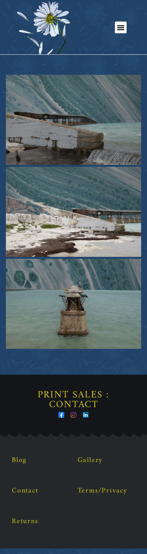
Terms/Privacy (102, 496)
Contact (25, 496)
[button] (121, 27)
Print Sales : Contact (73, 405)
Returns (25, 527)
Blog (19, 466)
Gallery (90, 466)
